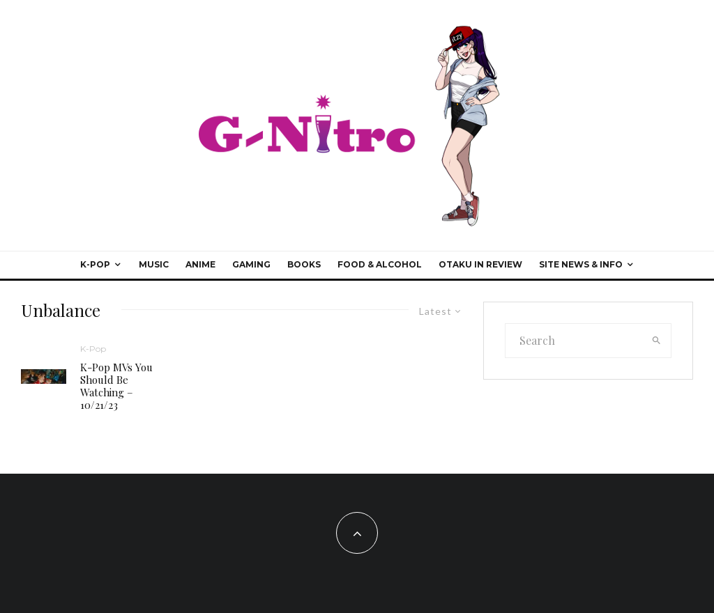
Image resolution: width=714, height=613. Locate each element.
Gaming (251, 264)
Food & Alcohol (379, 264)
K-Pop (95, 264)
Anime (200, 264)
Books (304, 264)
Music (154, 264)
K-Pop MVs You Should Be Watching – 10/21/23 (116, 386)
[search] (656, 340)
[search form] (574, 340)
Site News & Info (581, 264)
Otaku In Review (480, 264)
